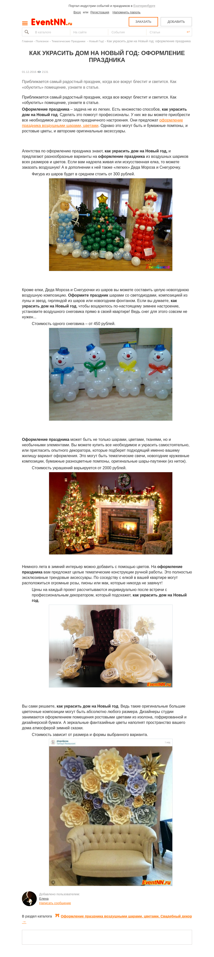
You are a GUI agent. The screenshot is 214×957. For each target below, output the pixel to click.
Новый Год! (96, 41)
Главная (27, 41)
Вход (77, 12)
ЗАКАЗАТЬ (143, 21)
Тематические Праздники (69, 41)
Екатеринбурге (144, 6)
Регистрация (99, 12)
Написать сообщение (55, 903)
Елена (44, 898)
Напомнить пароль (126, 12)
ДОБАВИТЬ (176, 21)
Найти (26, 32)
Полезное (42, 41)
